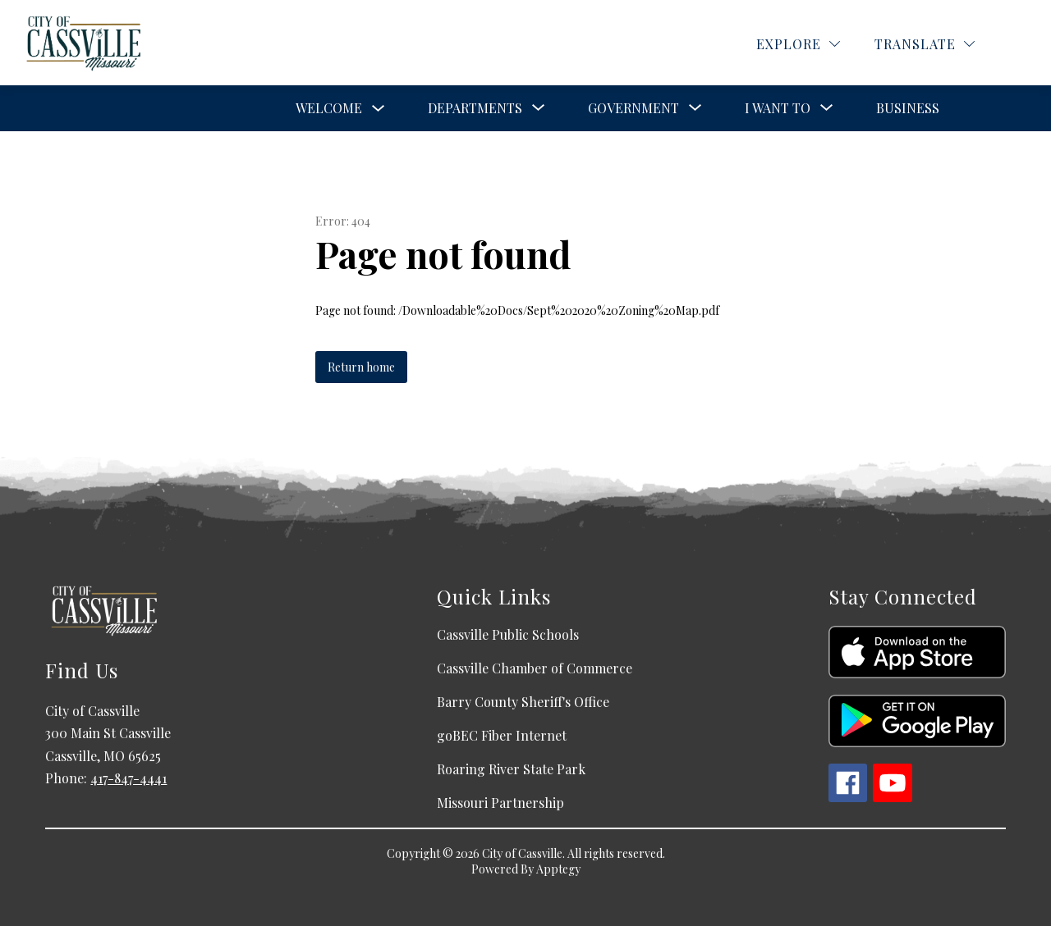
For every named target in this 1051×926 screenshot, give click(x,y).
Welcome (329, 107)
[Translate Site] (924, 44)
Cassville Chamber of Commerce (534, 668)
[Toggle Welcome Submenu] (378, 109)
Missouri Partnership (500, 802)
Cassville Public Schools (508, 634)
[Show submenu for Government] (633, 108)
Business (907, 107)
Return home (361, 367)
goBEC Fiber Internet (502, 735)
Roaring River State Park (511, 769)
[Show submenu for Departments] (475, 108)
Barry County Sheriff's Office (523, 701)
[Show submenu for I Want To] (777, 108)
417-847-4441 (128, 778)
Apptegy (558, 869)
